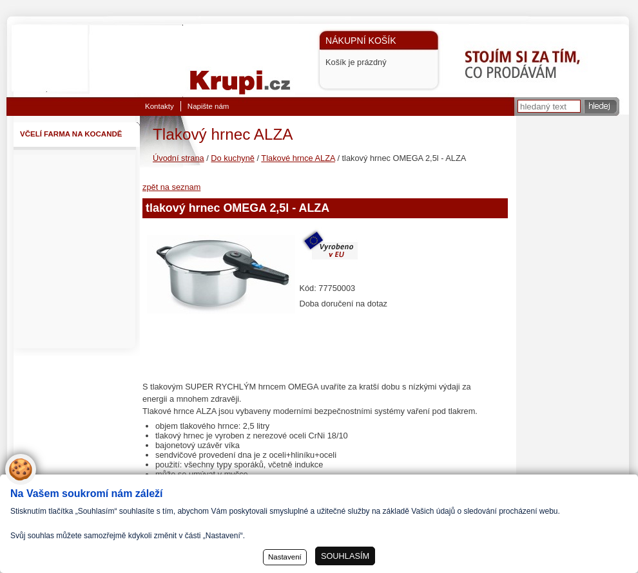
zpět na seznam (171, 187)
